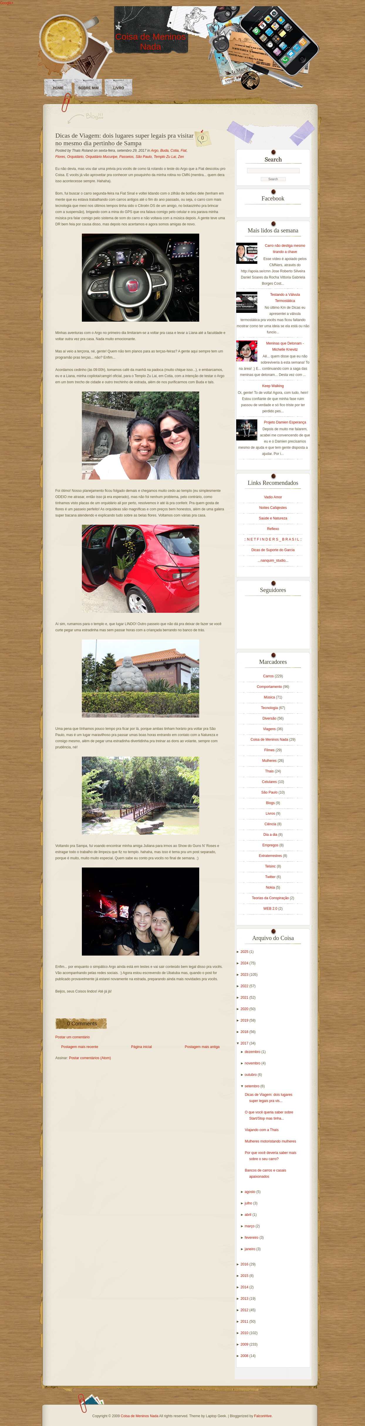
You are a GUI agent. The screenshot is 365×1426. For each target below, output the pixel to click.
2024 (245, 963)
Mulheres (270, 761)
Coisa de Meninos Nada (150, 41)
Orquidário (75, 157)
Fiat (184, 150)
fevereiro (252, 1238)
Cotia (174, 150)
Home (58, 88)
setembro (252, 1086)
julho (249, 1203)
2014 (245, 1287)
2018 (245, 1032)
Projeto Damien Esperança (285, 422)
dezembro (253, 1052)
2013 (245, 1299)
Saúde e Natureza (273, 518)
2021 (245, 997)
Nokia (271, 887)
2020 (245, 1009)
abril (248, 1215)
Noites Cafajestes (273, 508)
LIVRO (118, 88)
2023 (245, 975)
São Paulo (144, 157)
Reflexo (273, 529)
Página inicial (141, 1047)
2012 (245, 1310)
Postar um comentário (72, 1037)
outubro (251, 1075)
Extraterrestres (271, 856)
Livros (271, 813)
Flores (60, 157)
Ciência (270, 824)
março (250, 1226)
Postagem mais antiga (202, 1047)
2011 (245, 1321)
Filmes (270, 750)
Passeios (126, 157)
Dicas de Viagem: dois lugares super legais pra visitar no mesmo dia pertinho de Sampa (124, 139)
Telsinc (271, 866)
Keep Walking (273, 386)
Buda (164, 150)
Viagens (270, 729)
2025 (245, 952)
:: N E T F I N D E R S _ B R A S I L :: (273, 539)
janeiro (250, 1249)
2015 (245, 1276)
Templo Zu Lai (165, 157)
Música (270, 697)
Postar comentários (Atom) (90, 1058)
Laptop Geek (216, 1416)
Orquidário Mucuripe (101, 157)
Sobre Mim (88, 88)
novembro (253, 1063)
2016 (245, 1264)
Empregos (270, 845)
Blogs (271, 803)
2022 (245, 986)
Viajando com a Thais (261, 1130)
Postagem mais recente (79, 1047)
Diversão (269, 718)
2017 (245, 1043)
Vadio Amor (273, 497)
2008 (245, 1356)
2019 (245, 1020)
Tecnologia (270, 708)
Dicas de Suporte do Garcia (273, 550)
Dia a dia (270, 835)
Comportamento (270, 687)
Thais (270, 771)
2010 (245, 1333)
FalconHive (263, 1416)
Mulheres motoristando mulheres (270, 1141)
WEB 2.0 (270, 909)
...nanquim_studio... (273, 560)
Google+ (6, 3)
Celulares (270, 782)
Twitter (271, 877)
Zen (181, 157)
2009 (245, 1344)
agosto (250, 1192)
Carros (269, 676)
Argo (154, 150)
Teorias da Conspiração (271, 898)
